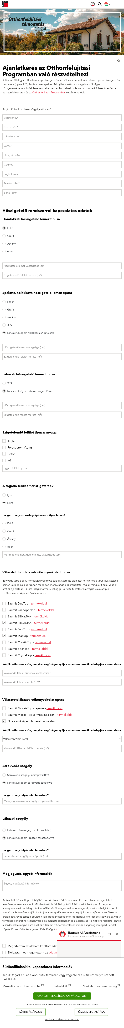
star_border (119, 61)
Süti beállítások (30, 1012)
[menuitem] (92, 4)
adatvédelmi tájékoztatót (65, 952)
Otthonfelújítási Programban (49, 92)
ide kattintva (63, 929)
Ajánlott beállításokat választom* (62, 996)
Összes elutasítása (91, 1012)
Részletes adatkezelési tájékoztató (62, 1020)
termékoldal (39, 603)
